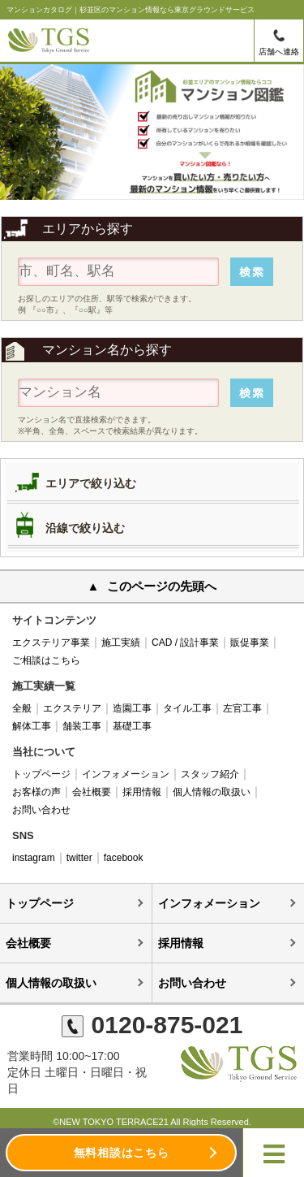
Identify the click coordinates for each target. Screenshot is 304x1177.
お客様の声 (36, 792)
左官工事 (242, 708)
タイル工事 (187, 708)
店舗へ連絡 (279, 51)
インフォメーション (125, 774)
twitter (79, 857)
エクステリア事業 (51, 642)
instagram (33, 857)
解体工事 (31, 726)
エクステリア (72, 708)
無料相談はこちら (121, 1152)
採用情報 (141, 792)
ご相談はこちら (46, 660)
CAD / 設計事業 (185, 642)
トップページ (41, 774)
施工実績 (120, 642)
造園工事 (132, 708)
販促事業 (249, 642)
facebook (123, 857)
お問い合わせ (41, 810)
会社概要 (91, 792)
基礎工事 (132, 726)
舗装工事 (81, 726)
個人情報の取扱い (211, 792)
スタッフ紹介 (210, 774)
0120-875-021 (152, 1024)
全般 (22, 708)
